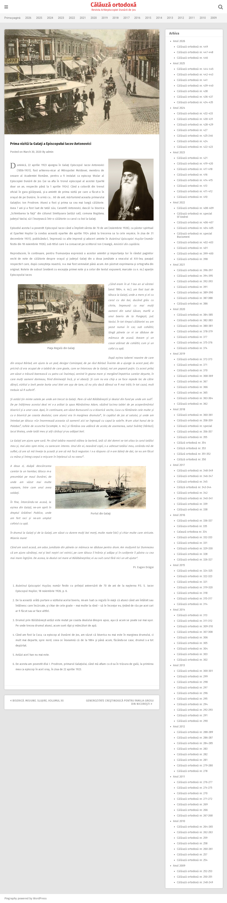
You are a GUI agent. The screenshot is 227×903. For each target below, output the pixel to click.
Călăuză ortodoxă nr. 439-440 (195, 85)
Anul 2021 (179, 264)
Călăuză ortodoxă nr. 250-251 (194, 876)
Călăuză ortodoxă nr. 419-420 (195, 163)
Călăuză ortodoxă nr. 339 (192, 504)
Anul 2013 (179, 665)
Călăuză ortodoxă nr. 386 (192, 303)
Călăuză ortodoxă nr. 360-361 (195, 415)
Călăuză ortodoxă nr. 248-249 (195, 882)
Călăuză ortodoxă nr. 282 (192, 754)
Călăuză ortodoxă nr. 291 (192, 715)
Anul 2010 (179, 821)
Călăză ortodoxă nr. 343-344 (194, 487)
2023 (61, 17)
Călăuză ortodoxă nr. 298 (192, 682)
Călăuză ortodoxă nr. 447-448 (195, 52)
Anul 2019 (179, 353)
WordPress (40, 898)
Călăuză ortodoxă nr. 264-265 (195, 826)
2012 (181, 17)
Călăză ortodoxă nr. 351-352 (194, 454)
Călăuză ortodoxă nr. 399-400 (195, 253)
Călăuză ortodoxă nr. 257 (192, 854)
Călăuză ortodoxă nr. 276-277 (194, 782)
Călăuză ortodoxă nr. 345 (192, 481)
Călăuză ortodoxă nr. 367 (192, 381)
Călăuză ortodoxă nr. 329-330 (195, 548)
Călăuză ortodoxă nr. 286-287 (195, 737)
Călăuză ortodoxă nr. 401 (192, 248)
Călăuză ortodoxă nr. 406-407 (195, 222)
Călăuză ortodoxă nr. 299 (192, 676)
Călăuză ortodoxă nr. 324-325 (194, 570)
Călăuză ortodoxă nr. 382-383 (195, 320)
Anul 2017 (179, 465)
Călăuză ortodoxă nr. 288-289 (195, 732)
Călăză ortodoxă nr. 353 (191, 448)
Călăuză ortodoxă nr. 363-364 (195, 398)
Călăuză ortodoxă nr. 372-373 (194, 359)
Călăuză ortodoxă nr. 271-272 (194, 799)
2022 (72, 17)
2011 (192, 17)
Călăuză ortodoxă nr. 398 (192, 259)
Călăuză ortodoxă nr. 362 (192, 403)
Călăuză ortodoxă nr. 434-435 (195, 102)
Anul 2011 (179, 776)
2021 (83, 17)
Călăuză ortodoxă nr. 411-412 (194, 191)
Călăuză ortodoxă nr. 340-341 (195, 498)
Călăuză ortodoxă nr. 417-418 (194, 169)
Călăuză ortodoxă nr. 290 (192, 721)
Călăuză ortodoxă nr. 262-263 (195, 832)
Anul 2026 (179, 41)
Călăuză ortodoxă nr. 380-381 (195, 326)
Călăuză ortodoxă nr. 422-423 (195, 147)
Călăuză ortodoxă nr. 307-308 (195, 632)
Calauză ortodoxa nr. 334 (192, 531)
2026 (28, 17)
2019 (105, 17)
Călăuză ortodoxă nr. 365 (192, 392)
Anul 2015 (179, 565)
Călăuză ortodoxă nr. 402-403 (195, 242)
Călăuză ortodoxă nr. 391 (192, 287)
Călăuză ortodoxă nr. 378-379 (195, 331)
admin (49, 152)
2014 (159, 17)
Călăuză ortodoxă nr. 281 (192, 760)
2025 (39, 17)
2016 (137, 17)
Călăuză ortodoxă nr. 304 (192, 648)
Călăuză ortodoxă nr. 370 (192, 370)
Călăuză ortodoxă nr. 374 (192, 348)
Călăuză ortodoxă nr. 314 (192, 604)
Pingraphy (10, 898)
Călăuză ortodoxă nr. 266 (192, 810)
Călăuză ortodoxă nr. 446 (192, 57)
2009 (214, 17)
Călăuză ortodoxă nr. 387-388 (195, 298)
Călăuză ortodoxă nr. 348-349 (195, 470)
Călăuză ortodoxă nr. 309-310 (195, 626)
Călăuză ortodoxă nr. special (194, 426)
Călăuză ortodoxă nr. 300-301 (195, 671)
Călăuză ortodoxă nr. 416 (192, 174)
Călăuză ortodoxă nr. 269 (192, 804)
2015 (148, 17)
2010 (203, 17)
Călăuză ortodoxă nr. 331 (192, 543)
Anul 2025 (179, 63)
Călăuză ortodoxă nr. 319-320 (195, 587)
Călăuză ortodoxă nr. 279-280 (195, 765)
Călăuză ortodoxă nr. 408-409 (195, 208)
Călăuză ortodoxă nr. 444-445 (195, 69)
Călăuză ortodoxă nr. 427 (192, 130)
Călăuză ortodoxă (113, 4)
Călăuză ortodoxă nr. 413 (192, 185)
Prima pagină (12, 17)
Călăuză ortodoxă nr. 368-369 (195, 376)
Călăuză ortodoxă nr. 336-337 (194, 520)
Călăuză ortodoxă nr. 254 (192, 860)
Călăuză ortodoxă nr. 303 (192, 654)
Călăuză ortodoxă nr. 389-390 (195, 292)
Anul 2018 (179, 409)
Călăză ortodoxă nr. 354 (191, 442)
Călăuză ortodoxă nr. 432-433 (195, 113)
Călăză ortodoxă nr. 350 (191, 459)
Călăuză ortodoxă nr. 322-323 (194, 576)
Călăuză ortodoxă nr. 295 (192, 698)
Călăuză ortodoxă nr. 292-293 (195, 710)
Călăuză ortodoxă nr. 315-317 (194, 598)
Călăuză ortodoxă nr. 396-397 (195, 270)
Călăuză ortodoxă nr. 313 (192, 615)
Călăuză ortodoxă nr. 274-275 (194, 787)
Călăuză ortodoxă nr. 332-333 (194, 537)
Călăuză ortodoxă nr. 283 (192, 748)
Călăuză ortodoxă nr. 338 (192, 509)
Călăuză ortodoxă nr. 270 (192, 793)
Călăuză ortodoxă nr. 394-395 (195, 275)
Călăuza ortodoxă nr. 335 (192, 526)
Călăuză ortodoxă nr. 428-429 (195, 124)
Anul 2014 (179, 609)
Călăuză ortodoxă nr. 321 (192, 582)
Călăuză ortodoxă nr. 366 (192, 387)
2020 (94, 17)
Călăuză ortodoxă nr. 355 (192, 437)
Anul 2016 (179, 515)
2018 (115, 17)
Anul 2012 (179, 726)
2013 (170, 17)
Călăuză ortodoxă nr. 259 (192, 837)
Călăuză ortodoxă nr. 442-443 (195, 74)
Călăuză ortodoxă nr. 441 (192, 80)
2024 (50, 17)
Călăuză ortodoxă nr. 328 (192, 554)
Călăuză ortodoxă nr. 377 (192, 337)
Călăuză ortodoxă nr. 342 (192, 492)
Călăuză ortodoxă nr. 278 (192, 771)
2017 (126, 17)
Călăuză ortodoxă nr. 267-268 (195, 815)
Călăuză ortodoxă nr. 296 (192, 693)
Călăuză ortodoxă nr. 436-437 (195, 96)
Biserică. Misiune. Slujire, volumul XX (37, 700)
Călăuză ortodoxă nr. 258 (192, 843)
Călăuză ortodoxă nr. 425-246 (195, 135)
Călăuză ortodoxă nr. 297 (192, 687)
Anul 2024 (179, 108)
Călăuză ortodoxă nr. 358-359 (195, 420)
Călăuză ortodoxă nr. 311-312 (194, 620)
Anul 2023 (179, 152)
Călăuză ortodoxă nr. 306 (192, 637)
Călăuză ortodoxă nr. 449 (192, 46)
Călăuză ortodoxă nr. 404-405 (195, 228)
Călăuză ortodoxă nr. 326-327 (194, 559)
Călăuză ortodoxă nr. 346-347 (195, 476)
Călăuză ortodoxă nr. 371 (192, 364)
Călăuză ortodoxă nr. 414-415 (195, 180)
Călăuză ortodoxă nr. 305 (192, 643)
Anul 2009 (179, 865)
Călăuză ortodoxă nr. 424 (192, 141)
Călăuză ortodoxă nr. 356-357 (194, 431)
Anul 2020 (179, 309)
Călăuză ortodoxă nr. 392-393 (195, 281)
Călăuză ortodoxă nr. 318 (192, 593)
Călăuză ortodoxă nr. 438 (192, 91)
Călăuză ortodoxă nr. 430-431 (195, 119)
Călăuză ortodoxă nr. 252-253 (194, 871)
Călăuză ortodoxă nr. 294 (192, 704)
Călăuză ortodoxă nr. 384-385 (195, 314)
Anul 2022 (179, 202)
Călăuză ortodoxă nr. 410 (192, 197)
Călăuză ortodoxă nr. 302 (192, 659)
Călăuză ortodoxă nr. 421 (192, 158)
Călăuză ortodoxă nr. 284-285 (195, 743)
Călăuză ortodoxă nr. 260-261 (195, 849)
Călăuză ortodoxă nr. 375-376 (194, 342)
